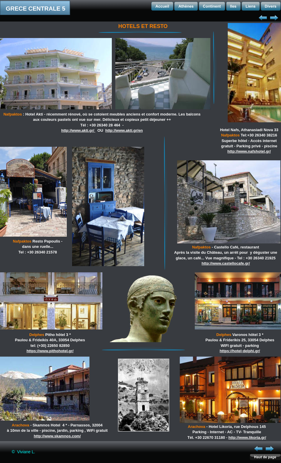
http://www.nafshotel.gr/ (249, 151)
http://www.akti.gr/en (124, 130)
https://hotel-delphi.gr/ (240, 351)
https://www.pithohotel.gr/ (50, 351)
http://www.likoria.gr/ (247, 437)
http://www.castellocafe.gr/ (226, 263)
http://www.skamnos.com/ (57, 436)
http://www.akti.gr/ (78, 130)
